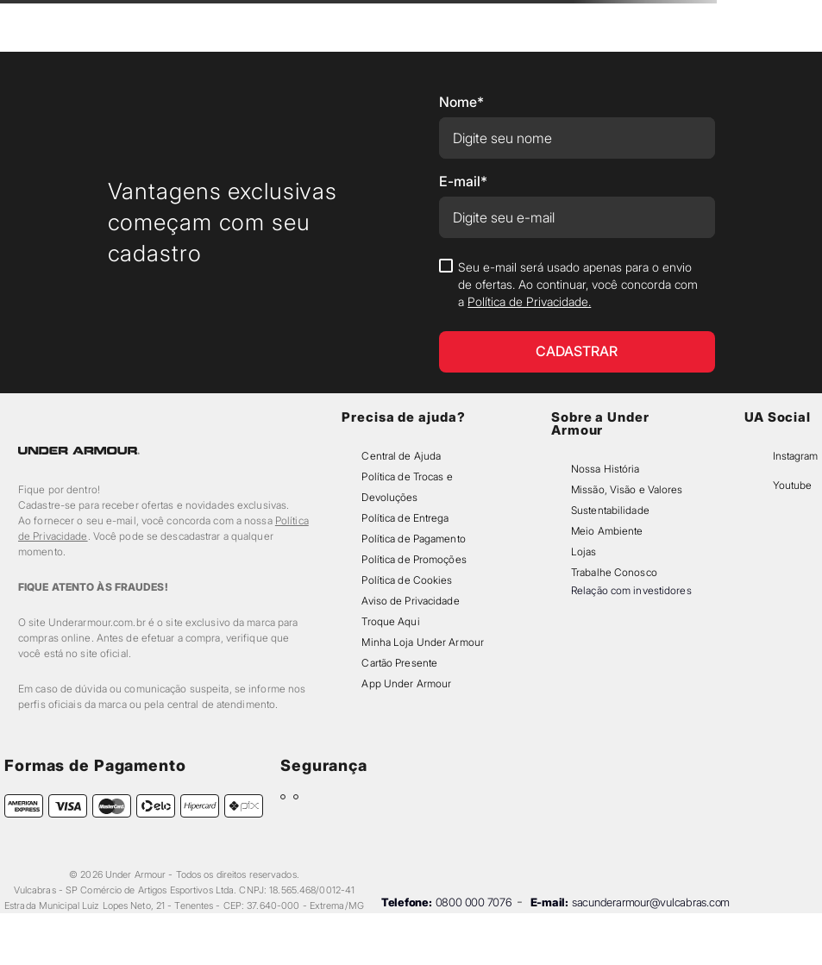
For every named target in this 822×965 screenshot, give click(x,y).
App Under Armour (406, 683)
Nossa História (605, 468)
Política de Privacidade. (529, 301)
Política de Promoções (413, 559)
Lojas (584, 551)
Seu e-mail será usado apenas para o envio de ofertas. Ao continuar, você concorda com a (578, 284)
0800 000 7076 (474, 902)
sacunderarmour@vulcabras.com (651, 902)
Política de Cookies (406, 579)
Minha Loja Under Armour (422, 642)
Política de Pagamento (413, 538)
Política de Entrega (405, 517)
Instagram (795, 455)
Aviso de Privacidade (410, 600)
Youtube (792, 485)
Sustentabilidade (610, 510)
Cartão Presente (399, 662)
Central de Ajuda (401, 455)
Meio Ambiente (607, 530)
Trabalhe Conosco (614, 572)
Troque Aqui (390, 621)
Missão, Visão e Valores (627, 489)
